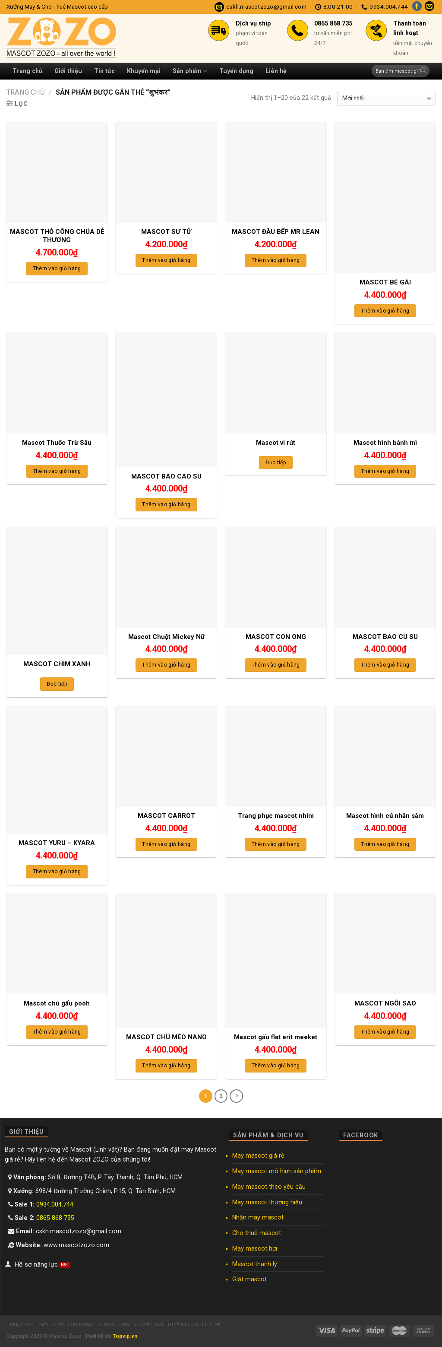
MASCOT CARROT (166, 816)
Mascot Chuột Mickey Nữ (166, 637)
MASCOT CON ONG (276, 637)
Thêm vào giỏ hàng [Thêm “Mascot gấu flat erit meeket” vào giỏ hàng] (276, 1066)
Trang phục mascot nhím (276, 816)
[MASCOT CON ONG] (275, 577)
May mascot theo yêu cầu (269, 1186)
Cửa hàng (80, 1324)
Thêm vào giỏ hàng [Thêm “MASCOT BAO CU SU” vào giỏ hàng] (385, 665)
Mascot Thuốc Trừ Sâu (57, 443)
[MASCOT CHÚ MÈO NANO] (166, 960)
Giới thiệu (68, 70)
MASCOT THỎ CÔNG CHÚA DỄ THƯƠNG (57, 236)
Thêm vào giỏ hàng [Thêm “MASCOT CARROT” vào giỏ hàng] (166, 844)
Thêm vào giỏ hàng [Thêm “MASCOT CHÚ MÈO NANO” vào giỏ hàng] (166, 1066)
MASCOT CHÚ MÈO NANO (166, 1037)
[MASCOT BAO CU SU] (385, 577)
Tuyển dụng (236, 70)
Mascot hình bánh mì (385, 443)
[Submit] (423, 71)
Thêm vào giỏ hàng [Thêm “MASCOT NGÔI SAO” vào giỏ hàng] (385, 1032)
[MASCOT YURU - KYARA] (56, 769)
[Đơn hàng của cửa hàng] (386, 98)
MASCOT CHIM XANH (57, 664)
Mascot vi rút (275, 443)
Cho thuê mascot (256, 1232)
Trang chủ (27, 70)
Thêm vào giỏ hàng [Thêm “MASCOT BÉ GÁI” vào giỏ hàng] (385, 311)
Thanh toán (113, 1324)
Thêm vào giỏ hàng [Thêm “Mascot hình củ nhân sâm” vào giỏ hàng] (385, 844)
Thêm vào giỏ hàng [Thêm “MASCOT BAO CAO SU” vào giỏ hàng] (166, 504)
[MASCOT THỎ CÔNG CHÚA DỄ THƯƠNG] (56, 172)
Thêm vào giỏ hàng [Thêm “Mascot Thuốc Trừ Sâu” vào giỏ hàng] (57, 471)
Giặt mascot (249, 1279)
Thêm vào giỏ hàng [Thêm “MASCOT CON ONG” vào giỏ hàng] (276, 665)
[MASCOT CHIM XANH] (56, 591)
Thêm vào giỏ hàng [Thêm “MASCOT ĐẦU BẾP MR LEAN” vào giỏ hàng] (276, 260)
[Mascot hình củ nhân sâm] (385, 756)
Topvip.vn (125, 1336)
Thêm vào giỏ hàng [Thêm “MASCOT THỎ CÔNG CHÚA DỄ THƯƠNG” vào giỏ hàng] (57, 268)
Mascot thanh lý (254, 1263)
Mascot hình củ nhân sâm (385, 816)
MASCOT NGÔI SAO (385, 1003)
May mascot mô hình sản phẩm (276, 1170)
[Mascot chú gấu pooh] (56, 943)
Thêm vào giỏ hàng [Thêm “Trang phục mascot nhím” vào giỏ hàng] (276, 844)
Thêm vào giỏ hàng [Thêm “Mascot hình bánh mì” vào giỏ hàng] (385, 471)
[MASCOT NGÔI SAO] (385, 943)
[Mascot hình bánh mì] (385, 383)
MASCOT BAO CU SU (385, 637)
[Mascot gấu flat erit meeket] (275, 960)
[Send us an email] (429, 7)
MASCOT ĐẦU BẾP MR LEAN (275, 232)
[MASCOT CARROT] (166, 756)
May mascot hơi (254, 1248)
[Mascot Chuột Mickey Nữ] (166, 577)
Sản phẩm (190, 71)
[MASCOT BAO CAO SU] (166, 399)
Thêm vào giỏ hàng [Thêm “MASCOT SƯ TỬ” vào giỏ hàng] (166, 260)
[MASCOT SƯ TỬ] (166, 172)
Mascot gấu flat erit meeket (275, 1037)
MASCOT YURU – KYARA (57, 843)
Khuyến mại (144, 70)
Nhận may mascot (258, 1216)
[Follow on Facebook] (417, 7)
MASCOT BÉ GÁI (385, 282)
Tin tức (104, 70)
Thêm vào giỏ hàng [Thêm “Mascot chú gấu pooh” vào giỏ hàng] (57, 1032)
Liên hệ (276, 70)
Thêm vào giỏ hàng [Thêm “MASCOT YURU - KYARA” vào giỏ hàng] (57, 871)
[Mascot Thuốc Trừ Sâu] (56, 383)
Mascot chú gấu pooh (57, 1003)
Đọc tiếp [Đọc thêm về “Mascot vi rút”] (275, 463)
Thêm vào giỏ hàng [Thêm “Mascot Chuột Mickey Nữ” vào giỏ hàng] (166, 665)
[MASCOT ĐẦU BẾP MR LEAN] (275, 172)
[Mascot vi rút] (275, 383)
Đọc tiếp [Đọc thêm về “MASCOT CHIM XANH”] (57, 684)
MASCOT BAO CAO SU (166, 476)
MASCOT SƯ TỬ (166, 232)
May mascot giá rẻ (258, 1155)
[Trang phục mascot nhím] (275, 756)
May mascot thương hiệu (267, 1201)
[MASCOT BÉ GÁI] (385, 197)
